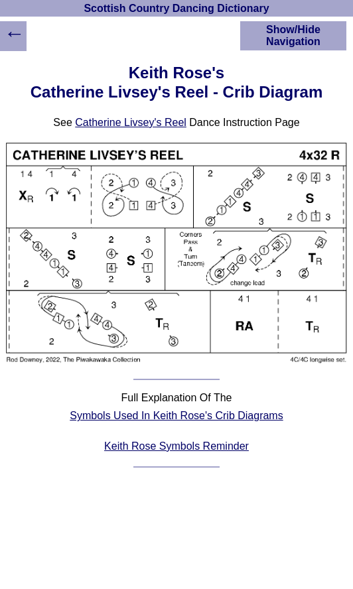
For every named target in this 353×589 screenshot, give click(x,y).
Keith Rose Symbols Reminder (176, 446)
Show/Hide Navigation (293, 35)
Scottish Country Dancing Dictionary (176, 8)
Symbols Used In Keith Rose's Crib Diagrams (176, 415)
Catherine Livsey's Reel (130, 122)
